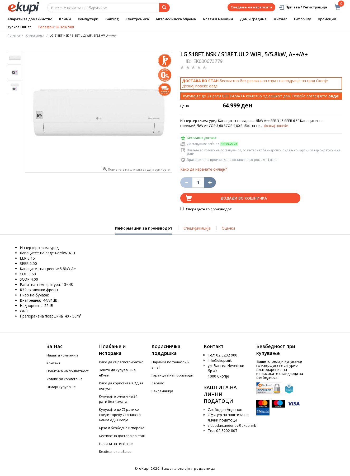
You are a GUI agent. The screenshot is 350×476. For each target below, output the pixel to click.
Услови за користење (64, 378)
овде (213, 85)
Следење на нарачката (251, 7)
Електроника (137, 19)
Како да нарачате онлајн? (203, 169)
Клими (65, 19)
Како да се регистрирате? (121, 362)
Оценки (228, 228)
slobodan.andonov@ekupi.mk (232, 425)
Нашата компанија (62, 355)
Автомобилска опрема (176, 19)
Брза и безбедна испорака (121, 427)
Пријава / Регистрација (302, 7)
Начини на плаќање (116, 443)
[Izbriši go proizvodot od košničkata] (186, 182)
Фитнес (280, 19)
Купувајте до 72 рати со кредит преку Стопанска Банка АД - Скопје (120, 414)
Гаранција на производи (172, 375)
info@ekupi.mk (220, 360)
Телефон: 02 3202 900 (56, 26)
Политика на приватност (67, 371)
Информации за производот (143, 230)
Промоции (327, 19)
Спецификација (197, 228)
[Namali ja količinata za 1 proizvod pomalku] (210, 182)
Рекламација (162, 391)
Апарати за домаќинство (29, 19)
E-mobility (302, 19)
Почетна (13, 35)
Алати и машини (218, 19)
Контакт (53, 363)
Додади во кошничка (243, 198)
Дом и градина (253, 19)
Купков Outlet (19, 26)
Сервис (158, 383)
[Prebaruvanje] (164, 7)
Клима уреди (35, 35)
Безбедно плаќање (115, 451)
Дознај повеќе (276, 125)
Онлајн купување (61, 386)
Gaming (112, 19)
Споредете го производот (206, 209)
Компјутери (88, 19)
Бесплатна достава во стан (122, 435)
